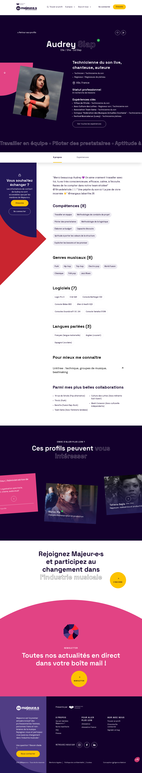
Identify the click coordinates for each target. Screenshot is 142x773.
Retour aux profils (26, 32)
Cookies (89, 762)
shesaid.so (86, 724)
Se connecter (104, 7)
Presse (58, 733)
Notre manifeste (62, 727)
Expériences (83, 157)
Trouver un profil (113, 721)
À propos (57, 157)
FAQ (57, 730)
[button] (14, 498)
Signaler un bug (113, 730)
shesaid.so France (89, 727)
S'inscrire (119, 7)
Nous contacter (28, 754)
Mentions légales (55, 762)
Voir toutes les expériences (89, 124)
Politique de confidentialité (74, 762)
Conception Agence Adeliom (114, 762)
